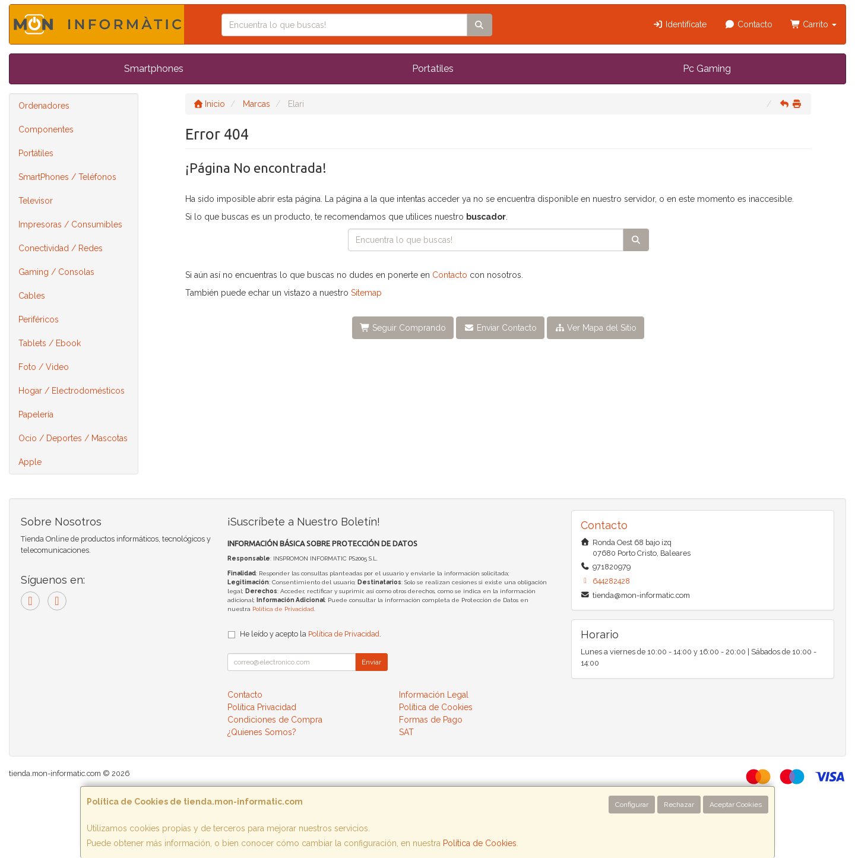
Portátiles (35, 153)
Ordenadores (43, 105)
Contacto (748, 24)
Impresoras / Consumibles (70, 224)
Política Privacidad (261, 707)
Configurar (631, 804)
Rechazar (679, 804)
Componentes (46, 129)
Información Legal (433, 694)
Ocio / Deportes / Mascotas (73, 438)
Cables (31, 295)
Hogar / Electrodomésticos (71, 390)
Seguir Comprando (403, 328)
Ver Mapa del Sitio (596, 328)
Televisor (35, 200)
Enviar (371, 662)
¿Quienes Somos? (261, 732)
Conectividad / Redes (60, 248)
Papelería (35, 414)
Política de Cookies (480, 843)
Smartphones (153, 68)
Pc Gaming (707, 68)
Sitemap (366, 292)
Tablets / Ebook (49, 343)
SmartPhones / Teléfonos (67, 177)
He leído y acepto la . (310, 633)
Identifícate (680, 24)
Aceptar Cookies (736, 804)
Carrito (813, 24)
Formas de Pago (431, 719)
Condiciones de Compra (274, 719)
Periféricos (38, 319)
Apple (30, 462)
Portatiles (433, 68)
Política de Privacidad (283, 609)
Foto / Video (43, 367)
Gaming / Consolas (56, 272)
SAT (406, 732)
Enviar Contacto (500, 328)
